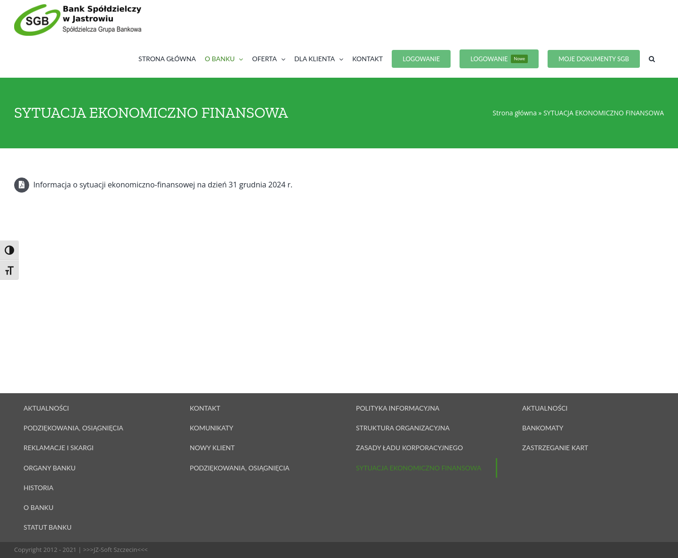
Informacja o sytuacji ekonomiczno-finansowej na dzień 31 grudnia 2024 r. (153, 184)
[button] (652, 59)
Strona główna (514, 112)
